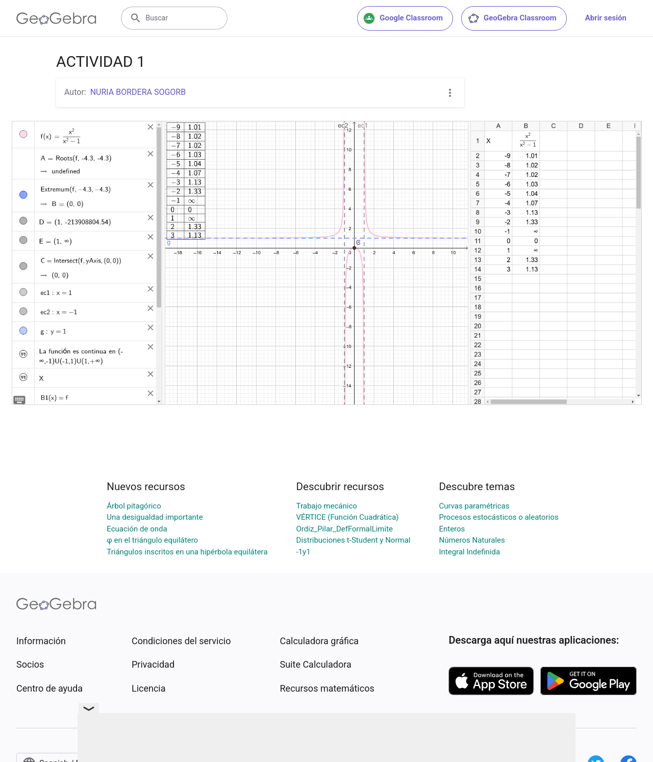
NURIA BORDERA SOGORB (138, 92)
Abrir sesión (605, 17)
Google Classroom (403, 18)
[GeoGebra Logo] (56, 18)
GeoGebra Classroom (512, 18)
